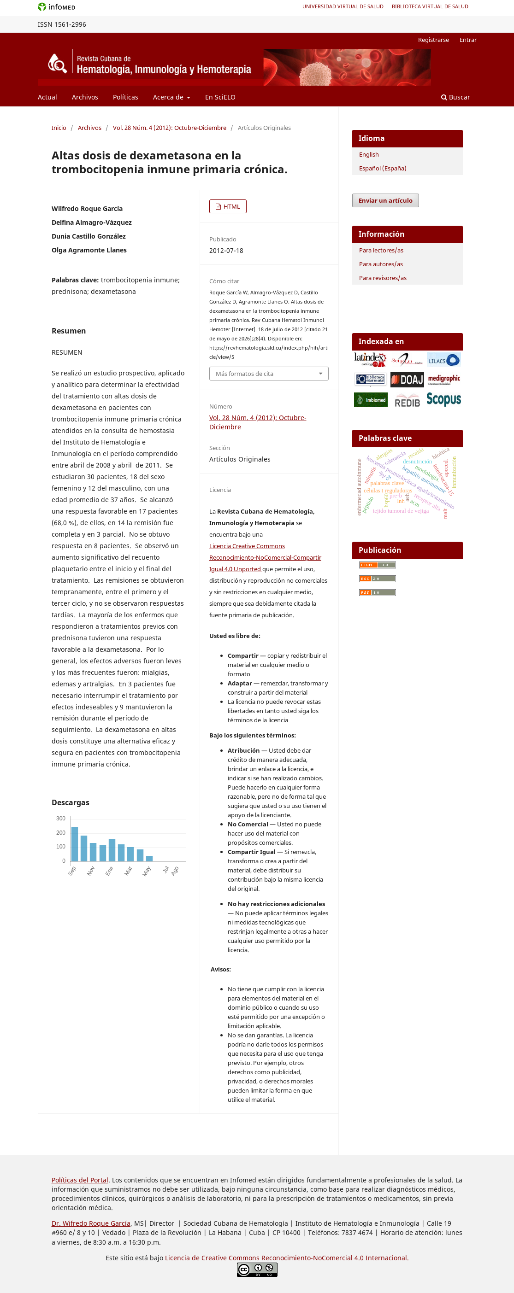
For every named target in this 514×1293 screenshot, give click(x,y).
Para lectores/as (381, 250)
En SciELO (220, 97)
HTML (231, 206)
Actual (47, 97)
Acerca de (169, 97)
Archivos (85, 97)
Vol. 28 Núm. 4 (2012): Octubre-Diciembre (169, 127)
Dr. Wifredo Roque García (91, 1223)
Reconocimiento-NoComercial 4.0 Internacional (334, 1257)
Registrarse (433, 39)
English (369, 154)
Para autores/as (381, 264)
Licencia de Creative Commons (213, 1257)
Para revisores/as (383, 278)
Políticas (125, 97)
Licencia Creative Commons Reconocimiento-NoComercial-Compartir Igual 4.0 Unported (265, 557)
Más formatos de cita (244, 373)
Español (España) (383, 168)
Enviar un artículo (386, 200)
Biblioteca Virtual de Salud (430, 6)
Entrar (468, 39)
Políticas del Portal (80, 1180)
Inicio (59, 127)
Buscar (455, 97)
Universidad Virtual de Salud (343, 6)
